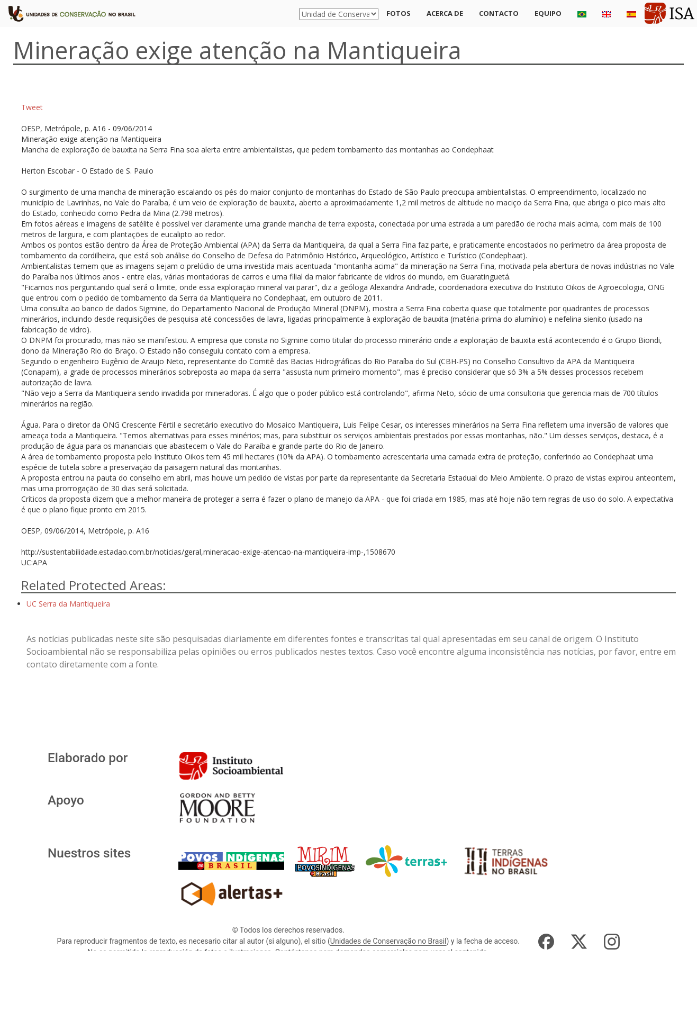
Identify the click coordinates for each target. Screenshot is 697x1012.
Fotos (398, 13)
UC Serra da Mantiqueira (68, 604)
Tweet (32, 107)
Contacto (499, 13)
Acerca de (445, 13)
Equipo (548, 13)
